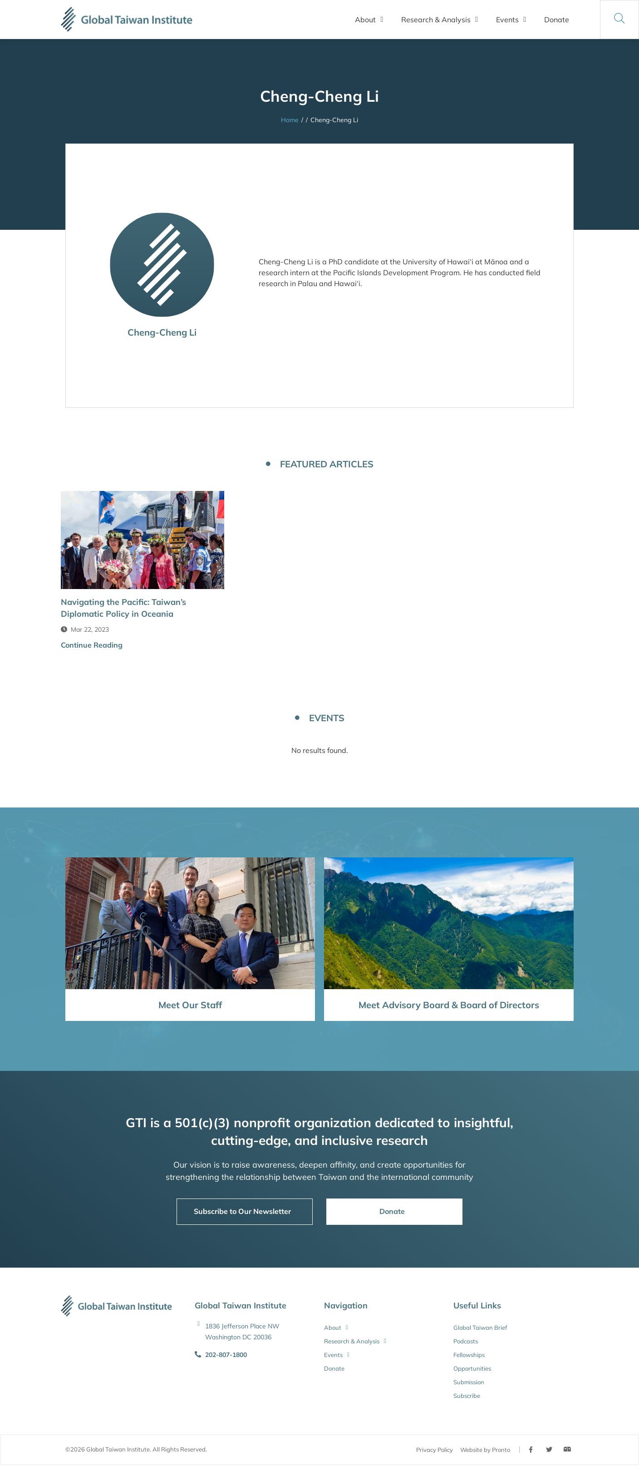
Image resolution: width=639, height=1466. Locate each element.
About (369, 19)
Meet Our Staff (190, 1004)
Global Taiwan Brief (480, 1327)
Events (511, 19)
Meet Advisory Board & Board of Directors (449, 1004)
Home (290, 120)
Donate (556, 19)
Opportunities (472, 1368)
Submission (468, 1382)
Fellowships (469, 1354)
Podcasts (465, 1341)
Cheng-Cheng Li (162, 332)
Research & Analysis (439, 19)
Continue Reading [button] (92, 645)
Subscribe (466, 1395)
